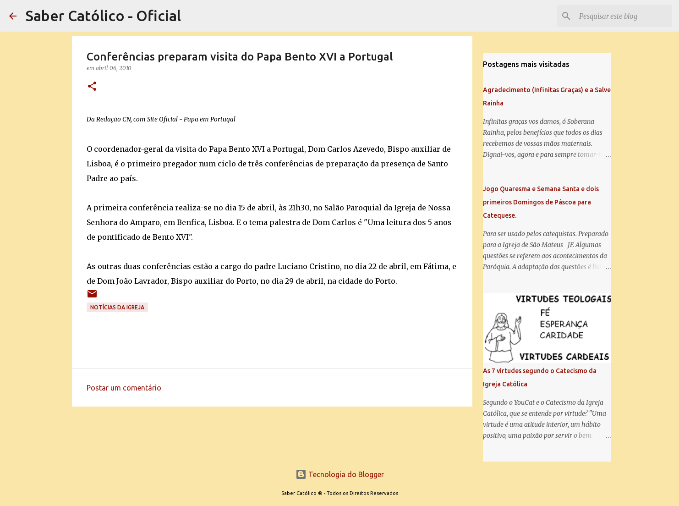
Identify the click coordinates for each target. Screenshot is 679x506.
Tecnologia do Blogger (340, 474)
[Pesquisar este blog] (623, 16)
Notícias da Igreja (117, 307)
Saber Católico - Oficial (103, 15)
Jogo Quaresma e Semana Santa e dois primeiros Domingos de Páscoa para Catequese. (541, 202)
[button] (92, 87)
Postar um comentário (124, 388)
